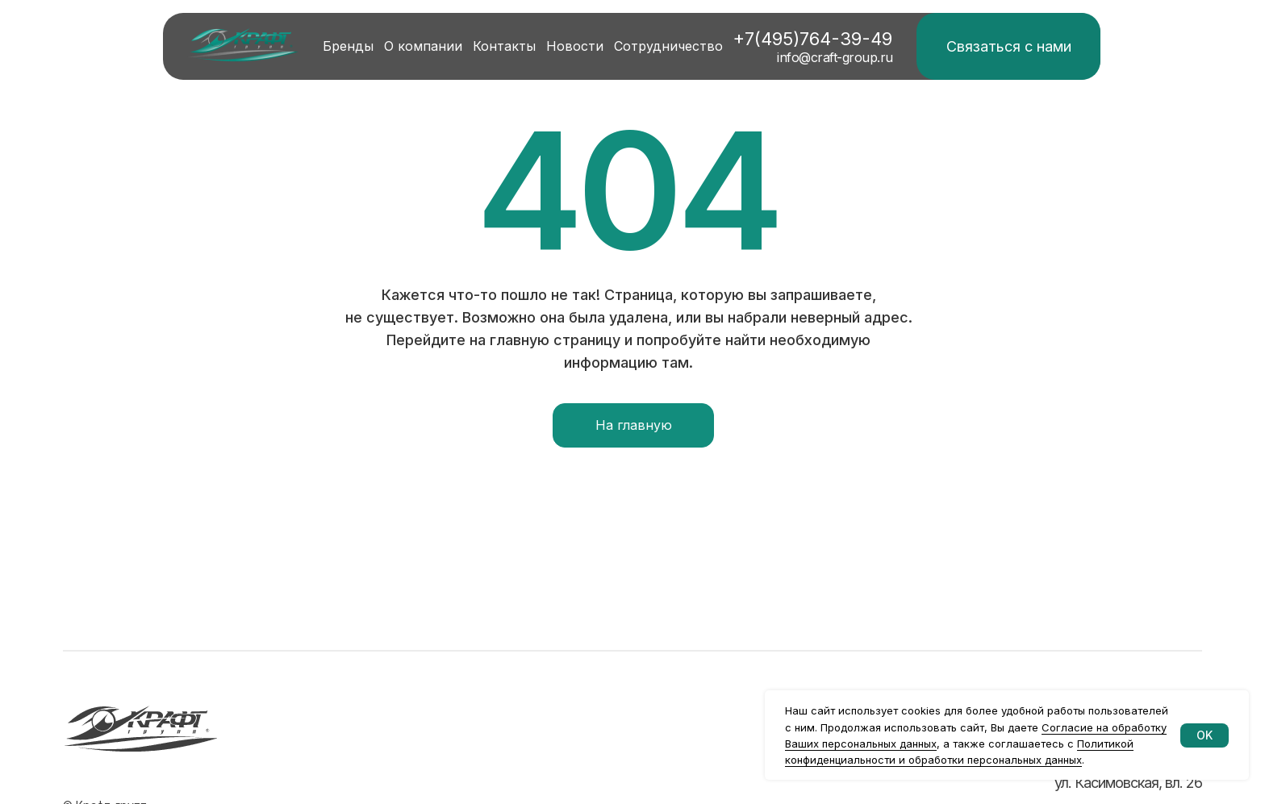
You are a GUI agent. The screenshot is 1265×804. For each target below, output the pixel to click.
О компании (423, 46)
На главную (633, 425)
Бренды (348, 46)
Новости (574, 46)
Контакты (504, 46)
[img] (243, 46)
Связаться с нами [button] (1008, 46)
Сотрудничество (668, 46)
